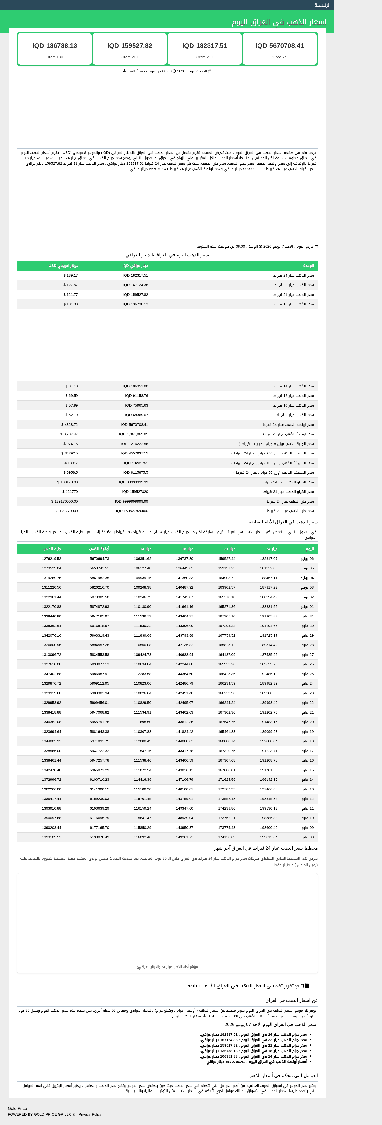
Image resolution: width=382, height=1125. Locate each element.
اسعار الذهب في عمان (360, 130)
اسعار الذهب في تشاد (360, 468)
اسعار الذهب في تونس (359, 171)
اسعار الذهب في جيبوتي (358, 319)
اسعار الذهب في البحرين (358, 238)
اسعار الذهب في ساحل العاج (355, 805)
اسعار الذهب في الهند (359, 427)
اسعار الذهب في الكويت (358, 90)
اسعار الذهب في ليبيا (360, 225)
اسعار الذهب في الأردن (359, 144)
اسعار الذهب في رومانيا (358, 454)
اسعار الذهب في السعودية (356, 76)
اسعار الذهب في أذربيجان (357, 603)
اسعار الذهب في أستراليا (358, 414)
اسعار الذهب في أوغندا (359, 441)
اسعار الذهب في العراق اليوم (265, 22)
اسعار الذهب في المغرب (358, 157)
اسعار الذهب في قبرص (359, 697)
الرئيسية (309, 5)
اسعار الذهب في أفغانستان (356, 522)
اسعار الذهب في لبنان (360, 252)
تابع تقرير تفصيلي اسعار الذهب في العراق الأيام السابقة (242, 985)
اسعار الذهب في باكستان (357, 562)
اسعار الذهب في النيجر (360, 778)
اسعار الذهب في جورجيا (359, 481)
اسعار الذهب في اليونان (358, 616)
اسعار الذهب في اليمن (360, 265)
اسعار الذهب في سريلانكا (357, 819)
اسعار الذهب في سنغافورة (356, 792)
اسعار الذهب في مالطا (359, 765)
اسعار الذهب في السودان (357, 306)
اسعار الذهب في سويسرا (358, 657)
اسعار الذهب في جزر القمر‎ (357, 333)
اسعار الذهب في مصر (360, 63)
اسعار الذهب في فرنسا (359, 387)
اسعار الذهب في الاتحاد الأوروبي (351, 49)
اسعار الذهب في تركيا (360, 346)
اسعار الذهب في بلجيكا (359, 684)
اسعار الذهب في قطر (360, 117)
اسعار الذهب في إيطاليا (358, 400)
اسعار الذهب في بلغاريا (359, 495)
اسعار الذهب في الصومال (357, 292)
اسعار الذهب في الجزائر (359, 198)
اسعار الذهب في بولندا (359, 738)
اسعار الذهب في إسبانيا (358, 711)
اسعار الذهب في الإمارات (358, 103)
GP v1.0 (64, 1114)
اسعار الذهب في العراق (359, 184)
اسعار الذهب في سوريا (359, 211)
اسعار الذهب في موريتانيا (357, 630)
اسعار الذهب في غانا (361, 508)
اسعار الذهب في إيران (360, 360)
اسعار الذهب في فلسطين (357, 279)
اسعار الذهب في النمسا (359, 670)
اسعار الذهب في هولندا (358, 724)
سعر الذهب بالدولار (362, 36)
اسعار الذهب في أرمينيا (359, 589)
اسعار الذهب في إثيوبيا (359, 549)
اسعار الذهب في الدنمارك (357, 535)
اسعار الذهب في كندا (360, 643)
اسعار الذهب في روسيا (359, 576)
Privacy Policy (90, 1114)
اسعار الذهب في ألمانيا (359, 373)
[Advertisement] (160, 108)
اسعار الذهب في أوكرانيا (358, 751)
